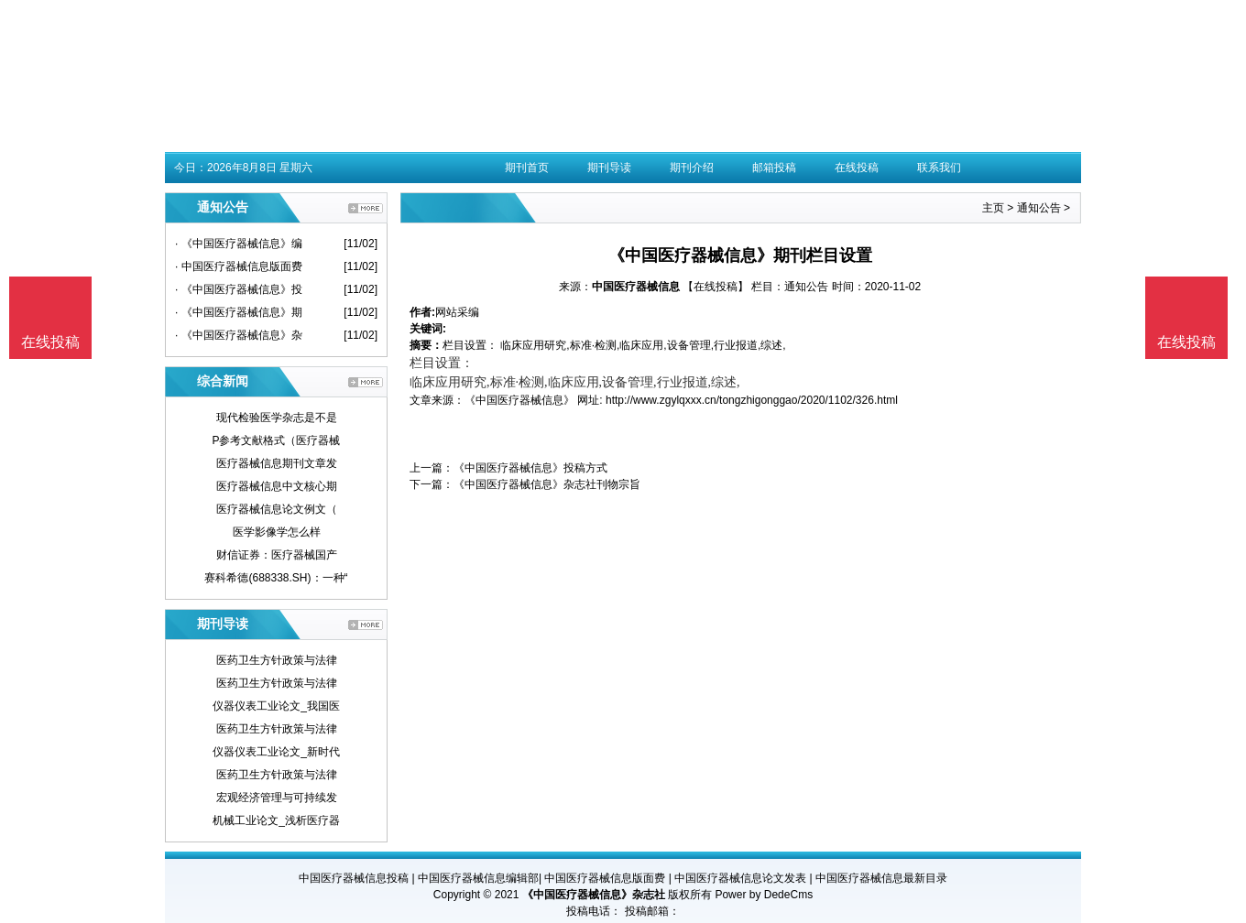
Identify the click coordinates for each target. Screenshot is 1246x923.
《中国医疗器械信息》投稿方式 (530, 468)
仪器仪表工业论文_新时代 (276, 751)
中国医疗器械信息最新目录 (881, 878)
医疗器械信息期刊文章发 (276, 463)
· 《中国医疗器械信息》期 (238, 312)
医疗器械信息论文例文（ (276, 509)
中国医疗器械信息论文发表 (740, 878)
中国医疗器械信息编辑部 (478, 878)
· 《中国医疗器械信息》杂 (238, 335)
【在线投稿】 (716, 286)
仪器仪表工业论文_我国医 (276, 706)
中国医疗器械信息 (636, 286)
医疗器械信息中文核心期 (276, 486)
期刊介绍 (692, 167)
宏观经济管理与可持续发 (276, 797)
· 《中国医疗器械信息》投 (238, 289)
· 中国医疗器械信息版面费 (238, 266)
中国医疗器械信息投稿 (354, 878)
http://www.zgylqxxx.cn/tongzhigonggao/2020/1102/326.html (752, 400)
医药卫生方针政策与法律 (276, 660)
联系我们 (939, 167)
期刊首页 (527, 167)
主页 (993, 207)
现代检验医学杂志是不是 (276, 417)
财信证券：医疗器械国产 (276, 554)
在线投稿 (857, 167)
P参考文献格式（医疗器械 (276, 440)
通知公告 (1039, 207)
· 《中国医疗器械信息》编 (238, 243)
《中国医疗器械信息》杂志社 (593, 894)
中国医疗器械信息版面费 (604, 878)
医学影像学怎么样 (277, 532)
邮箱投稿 (774, 167)
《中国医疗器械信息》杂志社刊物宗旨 (547, 484)
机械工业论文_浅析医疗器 (276, 820)
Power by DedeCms (764, 894)
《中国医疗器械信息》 (519, 400)
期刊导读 (609, 167)
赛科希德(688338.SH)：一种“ (275, 577)
